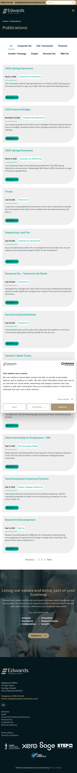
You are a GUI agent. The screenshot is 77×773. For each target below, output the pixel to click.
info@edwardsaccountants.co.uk (30, 2)
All (11, 45)
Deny (14, 407)
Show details (63, 399)
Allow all (62, 407)
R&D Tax (65, 53)
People (34, 53)
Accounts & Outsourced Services (15, 717)
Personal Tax (49, 53)
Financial (62, 45)
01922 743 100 (7, 2)
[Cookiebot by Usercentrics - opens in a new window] (63, 364)
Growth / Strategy (17, 53)
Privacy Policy (7, 733)
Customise (38, 407)
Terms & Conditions (9, 735)
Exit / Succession (45, 45)
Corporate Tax (24, 45)
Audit (3, 714)
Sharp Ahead (56, 768)
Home (5, 21)
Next (49, 560)
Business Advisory (9, 725)
